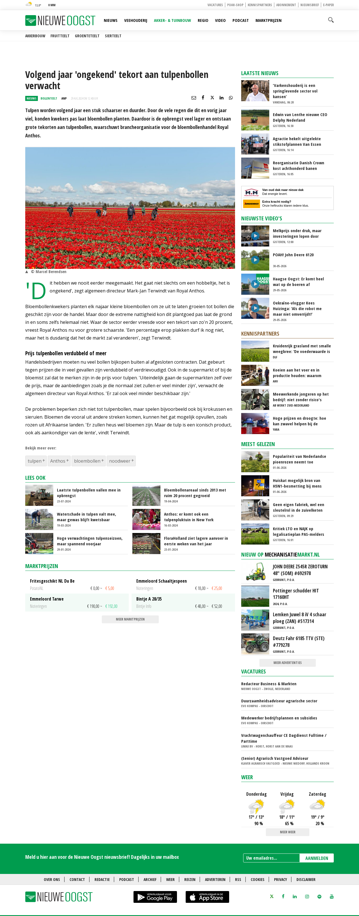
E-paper (328, 5)
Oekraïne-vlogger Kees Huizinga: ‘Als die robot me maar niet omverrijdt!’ (297, 308)
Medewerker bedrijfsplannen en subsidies (279, 718)
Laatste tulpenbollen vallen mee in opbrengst (89, 492)
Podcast (241, 20)
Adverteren (215, 879)
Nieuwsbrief (309, 5)
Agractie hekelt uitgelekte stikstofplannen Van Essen (297, 141)
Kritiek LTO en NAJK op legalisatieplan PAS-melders (298, 531)
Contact (77, 879)
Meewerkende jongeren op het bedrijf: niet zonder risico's (301, 396)
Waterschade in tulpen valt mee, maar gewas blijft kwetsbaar (86, 516)
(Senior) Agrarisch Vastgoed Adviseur (274, 758)
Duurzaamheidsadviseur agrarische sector (279, 700)
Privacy (280, 879)
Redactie (102, 879)
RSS (238, 879)
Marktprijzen (269, 20)
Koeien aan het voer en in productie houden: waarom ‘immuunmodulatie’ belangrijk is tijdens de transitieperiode (300, 372)
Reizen (189, 879)
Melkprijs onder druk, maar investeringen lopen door (297, 233)
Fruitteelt (60, 35)
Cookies (257, 879)
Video (220, 20)
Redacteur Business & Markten (268, 683)
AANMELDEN (316, 858)
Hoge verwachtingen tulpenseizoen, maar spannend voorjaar (90, 540)
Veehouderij (135, 20)
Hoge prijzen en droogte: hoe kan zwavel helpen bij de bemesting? (299, 420)
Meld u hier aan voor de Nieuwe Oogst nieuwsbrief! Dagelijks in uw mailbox (102, 856)
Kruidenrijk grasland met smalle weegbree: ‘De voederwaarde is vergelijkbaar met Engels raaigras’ (302, 348)
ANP (64, 98)
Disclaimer (306, 879)
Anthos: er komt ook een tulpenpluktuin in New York (188, 516)
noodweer (119, 461)
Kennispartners (260, 5)
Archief (150, 879)
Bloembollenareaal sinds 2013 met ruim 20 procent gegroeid (195, 492)
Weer (247, 777)
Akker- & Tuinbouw (172, 20)
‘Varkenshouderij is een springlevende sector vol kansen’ (295, 90)
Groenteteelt (87, 35)
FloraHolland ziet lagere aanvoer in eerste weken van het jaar (196, 540)
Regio (203, 20)
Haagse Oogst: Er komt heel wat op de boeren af (298, 281)
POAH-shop (235, 5)
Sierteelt (113, 35)
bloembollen (87, 461)
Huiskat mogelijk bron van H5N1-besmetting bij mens (297, 483)
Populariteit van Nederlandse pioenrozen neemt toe (299, 459)
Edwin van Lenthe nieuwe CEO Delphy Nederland (300, 117)
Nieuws (111, 20)
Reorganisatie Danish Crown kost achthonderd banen (298, 165)
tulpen (35, 461)
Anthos (57, 461)
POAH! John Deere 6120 (293, 254)
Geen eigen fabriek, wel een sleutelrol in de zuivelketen (298, 507)
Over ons (52, 879)
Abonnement (286, 5)
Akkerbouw (35, 35)
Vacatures (215, 5)
